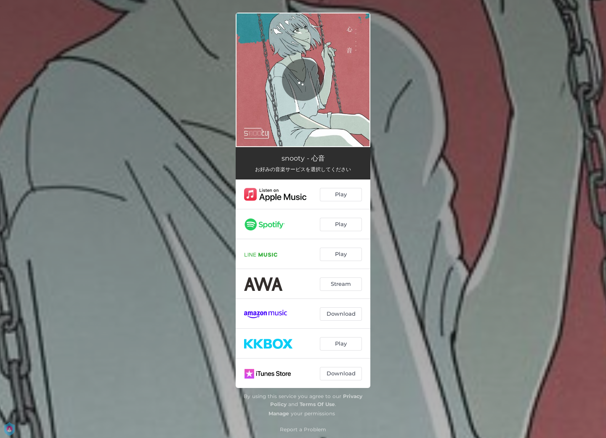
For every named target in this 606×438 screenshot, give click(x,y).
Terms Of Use (317, 404)
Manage (278, 413)
